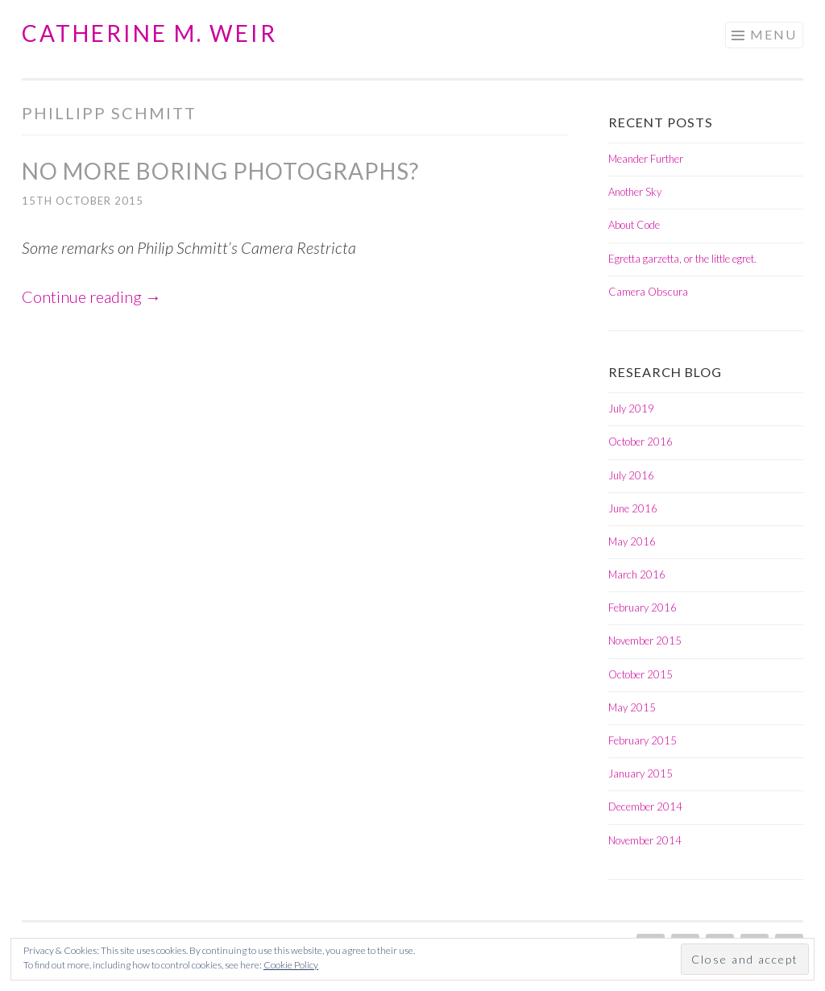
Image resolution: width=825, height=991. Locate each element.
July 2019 (631, 408)
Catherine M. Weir (149, 33)
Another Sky (634, 191)
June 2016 (632, 508)
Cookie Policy (290, 965)
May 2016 (632, 541)
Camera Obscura (648, 291)
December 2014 (645, 806)
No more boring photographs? (220, 171)
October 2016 (640, 441)
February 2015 (642, 740)
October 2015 (640, 674)
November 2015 (645, 640)
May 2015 (632, 707)
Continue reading (91, 296)
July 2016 (631, 475)
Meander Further (645, 158)
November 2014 (645, 840)
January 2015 (640, 773)
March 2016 (636, 574)
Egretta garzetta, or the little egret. (682, 258)
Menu (773, 34)
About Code (634, 224)
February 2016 (642, 607)
